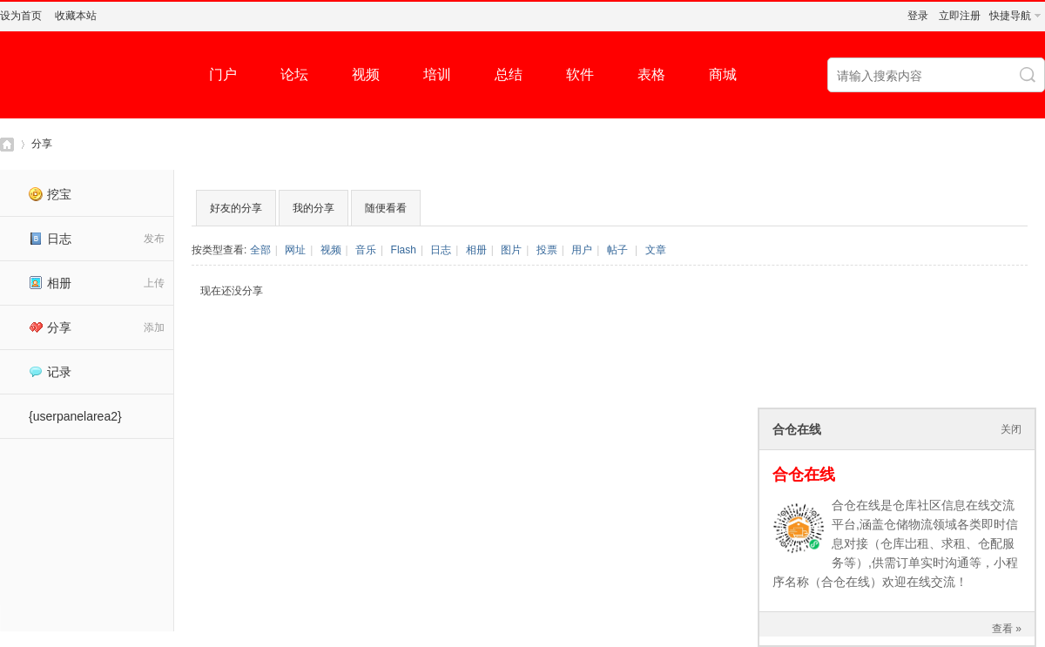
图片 (511, 250)
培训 (437, 74)
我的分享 (313, 208)
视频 (366, 74)
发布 (154, 239)
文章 (655, 250)
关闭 (1011, 429)
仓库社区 (7, 144)
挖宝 (50, 194)
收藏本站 (76, 16)
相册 (50, 283)
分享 (41, 144)
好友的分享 (236, 208)
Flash (403, 250)
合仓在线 (803, 474)
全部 (260, 250)
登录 (917, 16)
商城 (723, 74)
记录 (50, 372)
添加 (154, 327)
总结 (508, 74)
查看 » (1006, 629)
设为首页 (21, 16)
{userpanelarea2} (75, 416)
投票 (546, 250)
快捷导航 (1010, 16)
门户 (223, 74)
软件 (580, 74)
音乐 (365, 250)
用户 (581, 250)
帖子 (617, 250)
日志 (50, 239)
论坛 (294, 74)
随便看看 (386, 208)
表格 (651, 74)
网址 (295, 250)
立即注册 (960, 16)
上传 (154, 283)
